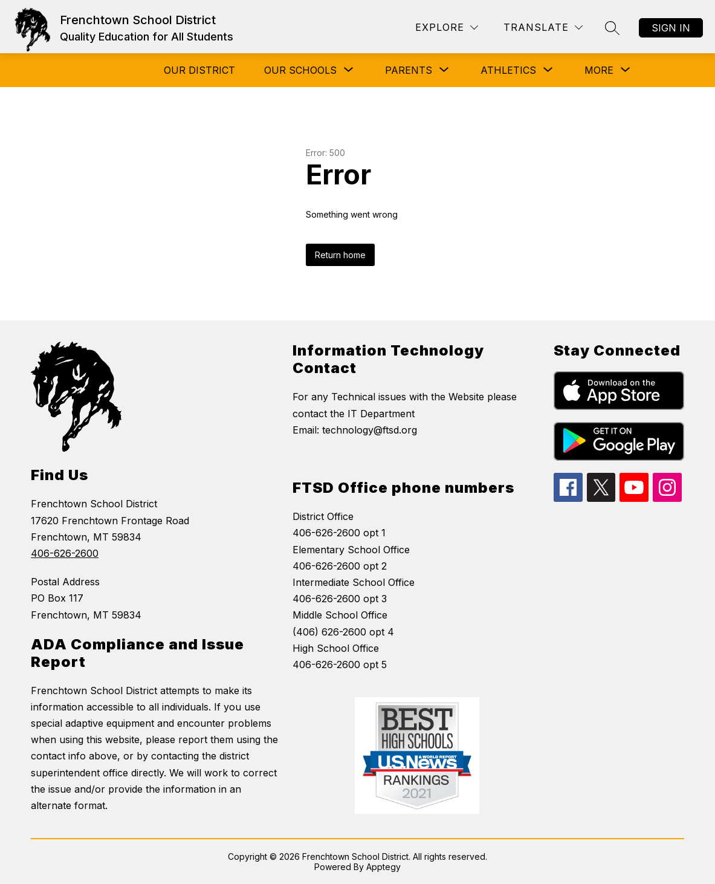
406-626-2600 (65, 553)
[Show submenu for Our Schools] (300, 70)
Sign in (671, 28)
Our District (199, 70)
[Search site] (612, 28)
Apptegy (383, 867)
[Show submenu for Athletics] (508, 70)
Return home (340, 255)
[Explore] (446, 27)
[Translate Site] (543, 27)
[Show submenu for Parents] (408, 70)
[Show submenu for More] (598, 70)
